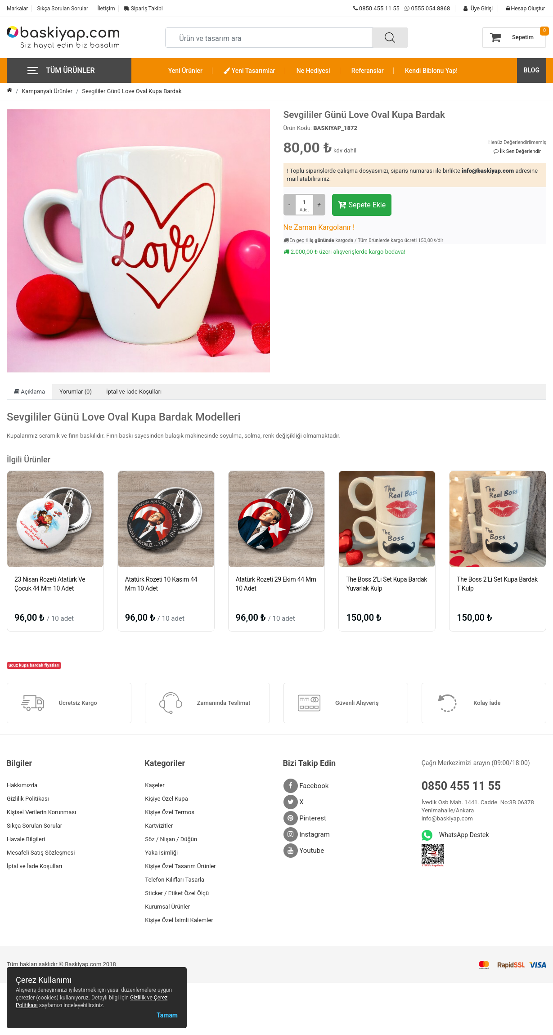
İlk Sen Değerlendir (517, 151)
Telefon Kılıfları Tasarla (174, 879)
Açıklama (29, 391)
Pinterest (305, 818)
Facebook (306, 786)
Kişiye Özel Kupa (166, 798)
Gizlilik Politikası (28, 798)
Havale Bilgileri (26, 839)
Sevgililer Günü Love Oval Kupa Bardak (131, 91)
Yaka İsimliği (161, 852)
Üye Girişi (475, 8)
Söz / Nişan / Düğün (171, 839)
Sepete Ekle (362, 204)
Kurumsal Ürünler (167, 906)
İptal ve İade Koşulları (134, 391)
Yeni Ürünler (185, 70)
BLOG (532, 70)
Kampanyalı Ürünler (47, 91)
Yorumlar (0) (75, 391)
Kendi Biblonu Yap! (431, 70)
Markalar (17, 8)
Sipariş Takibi (143, 8)
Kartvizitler (159, 825)
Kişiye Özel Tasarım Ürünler (180, 866)
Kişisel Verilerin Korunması (41, 812)
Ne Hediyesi (313, 70)
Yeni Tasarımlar (249, 70)
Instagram (306, 834)
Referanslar (367, 70)
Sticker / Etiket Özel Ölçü (177, 893)
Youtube (303, 851)
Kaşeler (154, 785)
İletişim (106, 8)
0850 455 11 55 (376, 8)
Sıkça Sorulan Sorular (62, 8)
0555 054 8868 (430, 8)
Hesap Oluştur (523, 8)
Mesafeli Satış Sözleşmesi (41, 852)
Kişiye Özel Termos (169, 812)
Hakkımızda (22, 785)
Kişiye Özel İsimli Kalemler (179, 920)
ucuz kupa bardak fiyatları (34, 665)
